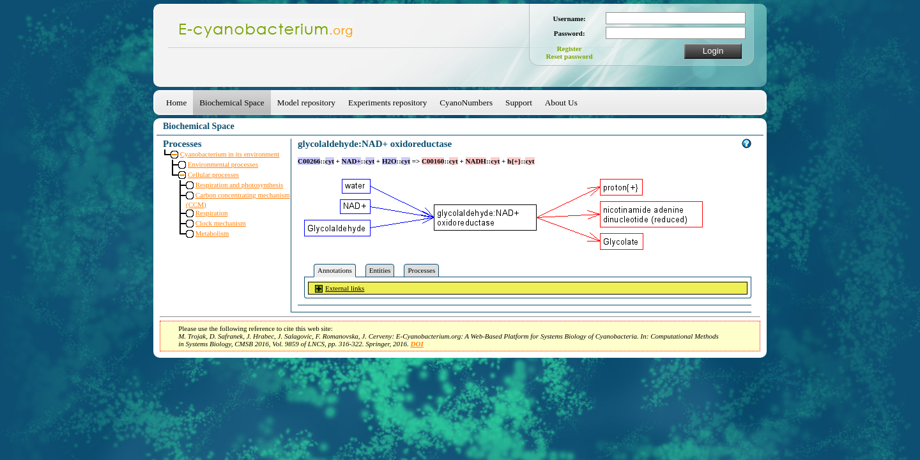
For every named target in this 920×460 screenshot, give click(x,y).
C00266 (309, 161)
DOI (417, 344)
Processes (421, 270)
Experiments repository (387, 102)
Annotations (335, 270)
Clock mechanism (220, 223)
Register (569, 48)
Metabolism (212, 233)
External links (344, 288)
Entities (380, 270)
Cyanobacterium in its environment (230, 154)
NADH (476, 161)
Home (176, 102)
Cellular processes (213, 174)
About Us (561, 102)
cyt (329, 161)
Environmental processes (223, 164)
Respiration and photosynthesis (239, 184)
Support (518, 102)
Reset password (569, 56)
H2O (389, 161)
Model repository (306, 102)
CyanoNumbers (466, 102)
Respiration (211, 213)
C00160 (433, 161)
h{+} (514, 161)
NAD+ (351, 161)
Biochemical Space (231, 102)
